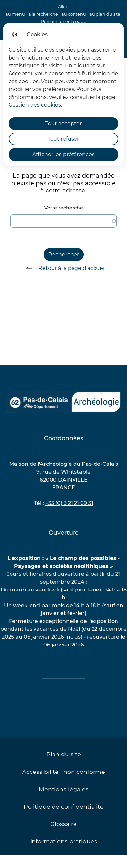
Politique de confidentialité (64, 806)
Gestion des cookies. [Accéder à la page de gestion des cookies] (35, 105)
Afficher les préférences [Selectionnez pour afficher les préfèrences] (63, 154)
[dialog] (63, 94)
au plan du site (104, 14)
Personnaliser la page (63, 21)
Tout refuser (63, 139)
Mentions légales (64, 789)
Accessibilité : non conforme (63, 771)
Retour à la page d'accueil (64, 268)
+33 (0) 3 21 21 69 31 (69, 503)
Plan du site (63, 754)
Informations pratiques (63, 841)
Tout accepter (63, 123)
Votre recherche (63, 208)
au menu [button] (15, 14)
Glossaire (63, 823)
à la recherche (43, 14)
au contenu (73, 14)
